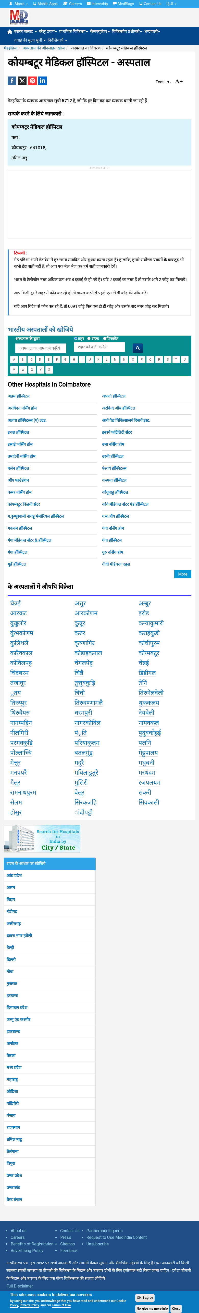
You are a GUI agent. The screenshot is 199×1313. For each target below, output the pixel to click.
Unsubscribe (97, 1244)
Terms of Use (61, 1305)
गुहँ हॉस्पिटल (17, 564)
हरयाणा (12, 995)
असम (11, 887)
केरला (11, 1055)
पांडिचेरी (13, 1103)
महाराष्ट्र (12, 1079)
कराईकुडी (149, 633)
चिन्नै (78, 673)
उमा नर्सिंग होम (113, 444)
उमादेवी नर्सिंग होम (21, 456)
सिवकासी (149, 802)
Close (176, 1308)
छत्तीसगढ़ (14, 923)
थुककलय (149, 702)
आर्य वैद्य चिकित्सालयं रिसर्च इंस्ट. (126, 420)
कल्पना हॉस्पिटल (114, 480)
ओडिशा (12, 1091)
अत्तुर (80, 603)
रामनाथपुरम (23, 792)
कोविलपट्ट (21, 663)
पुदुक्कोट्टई (150, 732)
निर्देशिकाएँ (57, 40)
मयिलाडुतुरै (86, 772)
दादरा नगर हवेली (19, 935)
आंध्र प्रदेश (14, 875)
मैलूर (15, 782)
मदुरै (79, 762)
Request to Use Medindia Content (116, 1237)
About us (19, 1230)
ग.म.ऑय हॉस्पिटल (115, 516)
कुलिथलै (19, 643)
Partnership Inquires (104, 1230)
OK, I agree (145, 1297)
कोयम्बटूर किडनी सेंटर (24, 504)
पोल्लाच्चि (21, 752)
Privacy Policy (29, 1305)
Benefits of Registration (32, 1244)
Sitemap (67, 1244)
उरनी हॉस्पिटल (112, 456)
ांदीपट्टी (83, 812)
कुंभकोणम (21, 633)
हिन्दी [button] (172, 4)
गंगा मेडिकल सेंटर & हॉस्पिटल (29, 540)
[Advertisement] (46, 203)
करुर (79, 633)
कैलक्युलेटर (100, 31)
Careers (72, 4)
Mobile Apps (45, 4)
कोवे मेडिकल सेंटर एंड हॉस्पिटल (125, 504)
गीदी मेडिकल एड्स (116, 564)
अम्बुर (145, 603)
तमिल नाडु (14, 1139)
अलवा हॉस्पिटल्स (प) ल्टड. (27, 420)
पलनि (145, 742)
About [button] (18, 4)
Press (65, 1237)
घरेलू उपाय (48, 31)
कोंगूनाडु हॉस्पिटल (115, 492)
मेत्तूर (15, 762)
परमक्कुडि (21, 742)
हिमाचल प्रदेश (17, 1007)
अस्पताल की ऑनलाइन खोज (44, 48)
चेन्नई (15, 603)
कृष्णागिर (84, 643)
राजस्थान (13, 1127)
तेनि (143, 682)
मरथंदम (147, 772)
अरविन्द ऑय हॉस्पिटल (118, 408)
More (183, 574)
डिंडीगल (147, 673)
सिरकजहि (85, 802)
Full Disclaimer (19, 1286)
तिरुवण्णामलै (88, 702)
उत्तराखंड (13, 1187)
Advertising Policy (27, 1250)
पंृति (80, 732)
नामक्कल (149, 722)
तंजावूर (18, 682)
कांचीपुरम (149, 643)
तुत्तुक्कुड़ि (84, 682)
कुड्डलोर (18, 623)
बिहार (11, 899)
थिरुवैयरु (20, 712)
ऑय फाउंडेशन (18, 480)
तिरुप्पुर (18, 702)
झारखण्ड (13, 1031)
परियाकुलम (87, 742)
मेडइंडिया (10, 48)
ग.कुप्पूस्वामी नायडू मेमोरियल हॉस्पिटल (36, 516)
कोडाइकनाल (88, 653)
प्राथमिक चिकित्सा (73, 31)
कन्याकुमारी (151, 623)
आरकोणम (85, 613)
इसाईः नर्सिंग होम (20, 444)
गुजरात (12, 983)
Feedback (69, 1250)
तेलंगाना (12, 1151)
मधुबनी (146, 762)
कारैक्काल (21, 653)
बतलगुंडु (83, 752)
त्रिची (79, 692)
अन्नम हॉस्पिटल (19, 396)
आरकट (18, 613)
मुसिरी (81, 782)
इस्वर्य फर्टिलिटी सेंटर (117, 432)
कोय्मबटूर (149, 653)
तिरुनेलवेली (151, 692)
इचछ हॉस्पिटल (18, 432)
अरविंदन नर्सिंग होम (22, 408)
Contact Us (150, 4)
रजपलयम (149, 782)
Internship (97, 4)
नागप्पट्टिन (21, 722)
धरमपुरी (83, 712)
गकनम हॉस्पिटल (20, 528)
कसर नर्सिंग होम (20, 492)
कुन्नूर (79, 623)
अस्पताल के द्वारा (27, 338)
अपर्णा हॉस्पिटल (114, 396)
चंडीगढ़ (12, 911)
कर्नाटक (12, 1043)
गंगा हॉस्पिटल (112, 540)
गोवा (10, 971)
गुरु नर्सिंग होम (112, 552)
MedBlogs (123, 4)
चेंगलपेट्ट (83, 663)
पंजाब (11, 1115)
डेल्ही (10, 947)
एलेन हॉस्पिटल (18, 468)
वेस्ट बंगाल (14, 1199)
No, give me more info (152, 1308)
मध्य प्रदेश (14, 1067)
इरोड (144, 613)
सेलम (16, 802)
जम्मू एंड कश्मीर (18, 1019)
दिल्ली (11, 959)
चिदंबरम (19, 673)
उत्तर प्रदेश (14, 1175)
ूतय (15, 692)
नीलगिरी (19, 732)
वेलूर (79, 792)
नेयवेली (146, 712)
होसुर (16, 812)
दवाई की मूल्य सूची (30, 40)
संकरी (145, 792)
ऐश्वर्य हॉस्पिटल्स (114, 468)
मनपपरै (18, 772)
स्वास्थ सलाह (25, 31)
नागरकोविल (87, 722)
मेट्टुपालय (148, 752)
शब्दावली (152, 31)
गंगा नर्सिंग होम (113, 528)
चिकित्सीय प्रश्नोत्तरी (127, 31)
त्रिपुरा (11, 1163)
